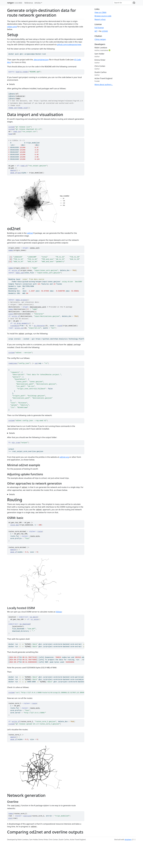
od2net (30, 233)
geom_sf (13, 173)
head (10, 134)
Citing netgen (100, 39)
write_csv (19, 328)
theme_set (12, 108)
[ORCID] (110, 50)
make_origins (21, 300)
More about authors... (104, 84)
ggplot (13, 170)
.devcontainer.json (41, 59)
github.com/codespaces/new (69, 44)
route (40, 531)
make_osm (20, 273)
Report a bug (100, 19)
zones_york (34, 248)
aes (19, 173)
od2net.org (64, 457)
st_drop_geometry (21, 323)
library (11, 94)
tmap (18, 99)
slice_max (14, 525)
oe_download (25, 624)
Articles (37, 3)
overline (27, 816)
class (10, 314)
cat (36, 363)
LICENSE (105, 31)
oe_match (34, 617)
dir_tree (16, 443)
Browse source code (103, 16)
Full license (99, 27)
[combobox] (122, 3)
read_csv (17, 132)
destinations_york (38, 307)
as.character (39, 326)
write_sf (16, 270)
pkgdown (128, 839)
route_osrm (34, 536)
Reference (29, 3)
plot (10, 818)
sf (17, 94)
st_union (35, 619)
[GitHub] (134, 3)
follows (59, 612)
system (11, 127)
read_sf (24, 166)
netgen (10, 2)
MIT (96, 31)
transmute (14, 326)
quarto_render (22, 72)
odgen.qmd (12, 26)
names (10, 250)
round (59, 326)
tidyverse (20, 96)
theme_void (22, 108)
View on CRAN (100, 12)
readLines (12, 363)
